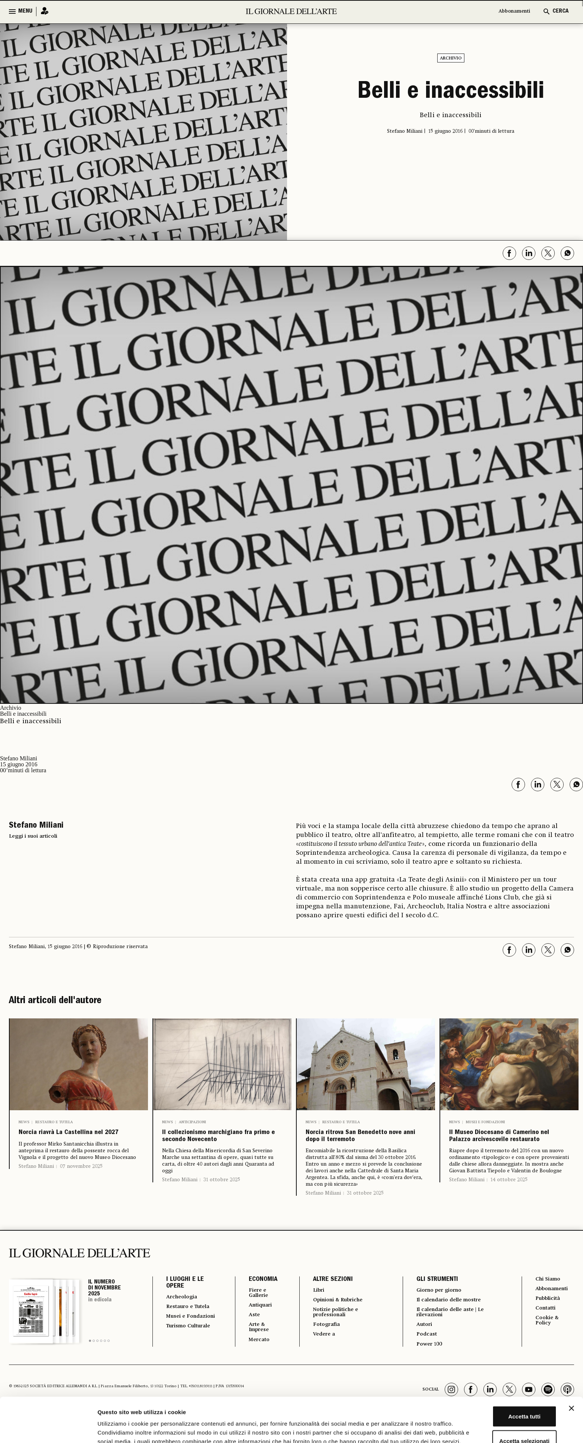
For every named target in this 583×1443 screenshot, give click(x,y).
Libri (314, 1312)
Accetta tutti (502, 1370)
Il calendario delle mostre (451, 1323)
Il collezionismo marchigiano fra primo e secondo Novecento (218, 1147)
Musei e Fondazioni (485, 1122)
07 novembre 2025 (81, 1183)
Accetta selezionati (502, 1394)
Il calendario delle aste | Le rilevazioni (452, 1336)
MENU (25, 12)
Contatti (546, 1333)
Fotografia (322, 1350)
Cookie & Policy (548, 1346)
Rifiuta (502, 1418)
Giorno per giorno (440, 1312)
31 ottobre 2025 (221, 1201)
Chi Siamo (549, 1301)
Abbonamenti (510, 12)
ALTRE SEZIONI (327, 1301)
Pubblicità (549, 1322)
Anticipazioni (192, 1122)
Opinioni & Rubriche (337, 1323)
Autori (422, 1350)
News (24, 1122)
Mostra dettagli (391, 1428)
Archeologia (184, 1319)
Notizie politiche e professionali (333, 1336)
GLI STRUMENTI (434, 1301)
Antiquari (255, 1329)
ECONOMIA (256, 1301)
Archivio (451, 58)
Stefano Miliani (36, 1183)
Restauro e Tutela (54, 1122)
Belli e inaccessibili (450, 93)
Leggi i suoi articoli (33, 836)
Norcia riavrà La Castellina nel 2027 (64, 1141)
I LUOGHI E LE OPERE (185, 1305)
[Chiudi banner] (571, 1362)
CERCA (560, 12)
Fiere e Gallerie (253, 1315)
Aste (248, 1339)
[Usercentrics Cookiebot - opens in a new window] (48, 1428)
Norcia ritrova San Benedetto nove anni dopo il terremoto (354, 1147)
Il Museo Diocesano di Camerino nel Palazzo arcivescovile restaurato (503, 1147)
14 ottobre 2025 (509, 1201)
